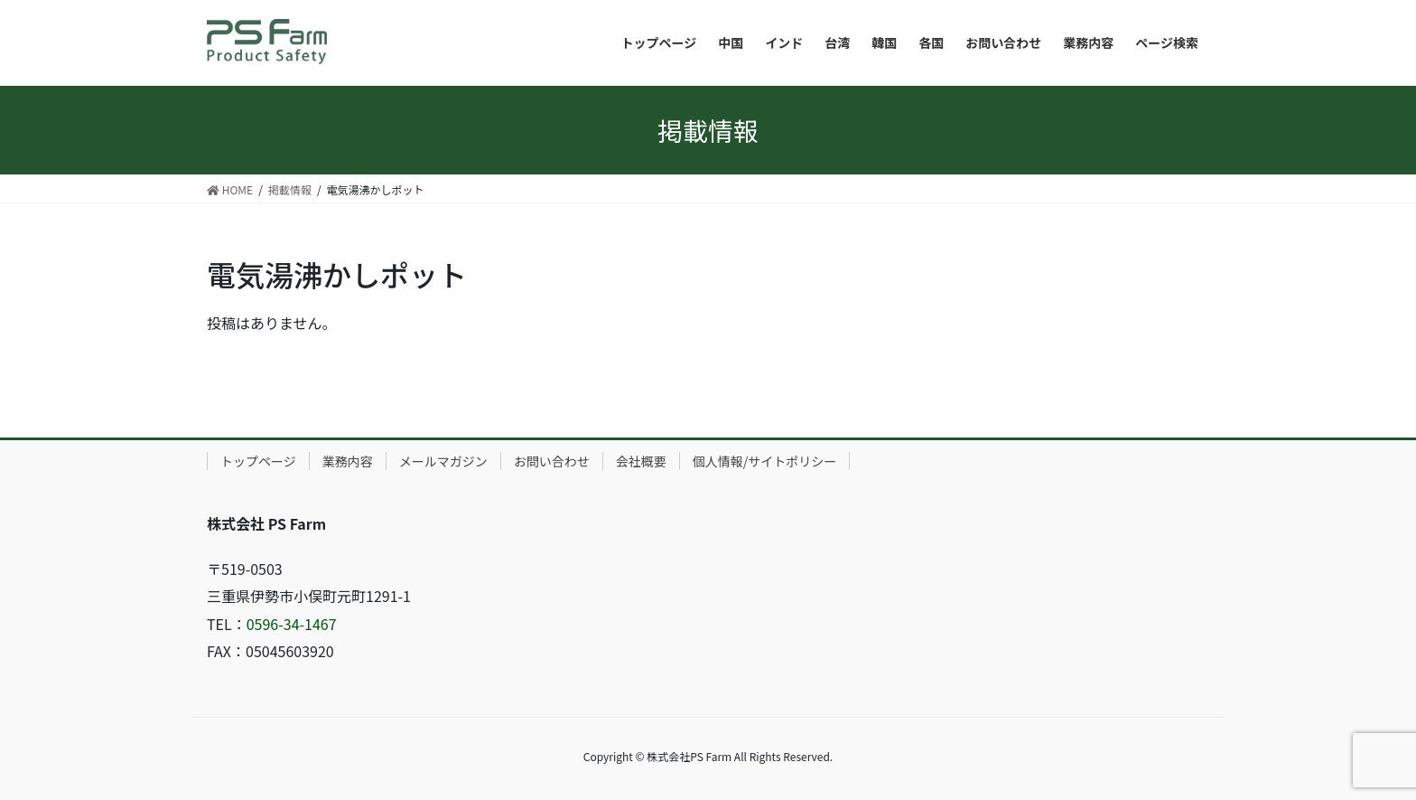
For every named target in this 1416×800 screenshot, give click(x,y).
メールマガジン (443, 461)
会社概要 (641, 461)
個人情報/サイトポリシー (765, 461)
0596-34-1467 (292, 624)
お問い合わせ (552, 461)
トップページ (258, 461)
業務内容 (347, 461)
